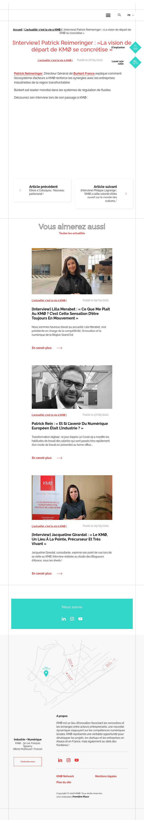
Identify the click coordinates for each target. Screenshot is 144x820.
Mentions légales (106, 776)
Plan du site (63, 782)
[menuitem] (131, 15)
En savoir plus (42, 348)
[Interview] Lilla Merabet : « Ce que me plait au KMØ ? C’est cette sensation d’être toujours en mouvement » (71, 313)
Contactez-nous (28, 762)
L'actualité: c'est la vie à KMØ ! (43, 29)
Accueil (17, 29)
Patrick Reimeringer (28, 73)
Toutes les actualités (72, 233)
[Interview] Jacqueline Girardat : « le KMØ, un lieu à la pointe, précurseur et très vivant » (70, 539)
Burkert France (83, 73)
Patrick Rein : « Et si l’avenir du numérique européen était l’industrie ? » (70, 425)
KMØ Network (65, 776)
